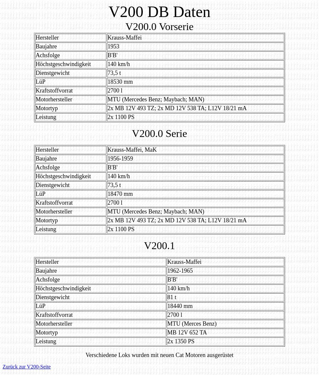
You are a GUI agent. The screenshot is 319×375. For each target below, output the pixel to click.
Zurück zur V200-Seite (27, 366)
